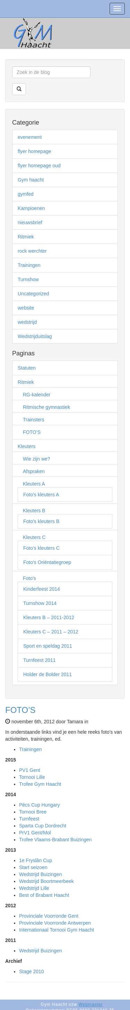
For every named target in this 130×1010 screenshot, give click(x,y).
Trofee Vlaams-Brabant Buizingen (55, 839)
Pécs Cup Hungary (39, 805)
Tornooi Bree (32, 812)
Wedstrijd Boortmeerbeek (46, 881)
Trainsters (33, 419)
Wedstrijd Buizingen (40, 874)
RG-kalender (36, 394)
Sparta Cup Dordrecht (42, 825)
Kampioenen (31, 208)
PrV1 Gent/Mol (35, 832)
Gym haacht (31, 180)
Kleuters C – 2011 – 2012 (50, 631)
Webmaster (90, 1004)
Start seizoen (33, 867)
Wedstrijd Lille (34, 888)
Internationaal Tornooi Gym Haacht (56, 930)
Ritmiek (26, 236)
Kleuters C (34, 537)
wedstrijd (27, 322)
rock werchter (32, 251)
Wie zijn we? (36, 459)
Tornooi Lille (32, 777)
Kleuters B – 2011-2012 (48, 617)
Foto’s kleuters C (41, 548)
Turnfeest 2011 (39, 660)
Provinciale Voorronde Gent (48, 916)
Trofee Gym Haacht (40, 784)
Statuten (27, 368)
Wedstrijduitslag (35, 336)
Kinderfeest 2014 (41, 589)
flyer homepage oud (39, 165)
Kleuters (26, 446)
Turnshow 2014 (40, 603)
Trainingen (29, 265)
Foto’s (29, 578)
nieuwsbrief (30, 222)
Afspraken (34, 471)
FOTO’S (32, 432)
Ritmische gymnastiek (46, 407)
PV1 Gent (29, 770)
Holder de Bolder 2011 (47, 674)
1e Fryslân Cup (35, 860)
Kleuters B (34, 510)
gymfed (26, 194)
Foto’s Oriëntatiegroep (47, 562)
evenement (30, 137)
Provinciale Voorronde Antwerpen (55, 923)
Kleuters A (34, 484)
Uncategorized (33, 293)
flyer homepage (34, 151)
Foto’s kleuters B (41, 521)
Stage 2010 (31, 971)
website (26, 308)
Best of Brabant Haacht (44, 895)
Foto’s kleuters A (41, 494)
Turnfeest (29, 819)
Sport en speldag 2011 (47, 646)
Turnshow (28, 279)
